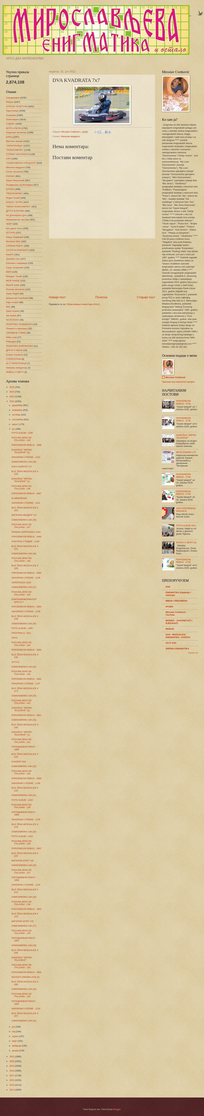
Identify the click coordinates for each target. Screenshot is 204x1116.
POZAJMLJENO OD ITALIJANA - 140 (21, 772)
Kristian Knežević (14, 354)
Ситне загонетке (14, 171)
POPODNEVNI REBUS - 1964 (26, 606)
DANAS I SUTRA (14, 202)
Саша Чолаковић (14, 267)
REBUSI (170, 629)
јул (13, 429)
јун (13, 1026)
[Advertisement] (102, 267)
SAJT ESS (171, 643)
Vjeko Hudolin (13, 311)
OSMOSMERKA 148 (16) (23, 945)
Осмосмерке (12, 119)
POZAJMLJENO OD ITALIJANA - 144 (21, 643)
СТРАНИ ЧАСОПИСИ (17, 154)
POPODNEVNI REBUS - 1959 (26, 778)
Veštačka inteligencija (16, 367)
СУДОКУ (10, 123)
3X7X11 (15, 662)
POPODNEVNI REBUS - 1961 (26, 715)
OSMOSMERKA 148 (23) (23, 720)
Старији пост (146, 297)
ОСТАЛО (10, 232)
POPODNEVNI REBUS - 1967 (26, 493)
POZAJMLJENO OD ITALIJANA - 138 (21, 842)
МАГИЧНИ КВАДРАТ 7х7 (24, 515)
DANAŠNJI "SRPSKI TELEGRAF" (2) (21, 451)
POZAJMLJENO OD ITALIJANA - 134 (21, 966)
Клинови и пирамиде (16, 263)
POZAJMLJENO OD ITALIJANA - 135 (21, 931)
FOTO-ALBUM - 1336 (22, 433)
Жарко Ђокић (13, 198)
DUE (168, 586)
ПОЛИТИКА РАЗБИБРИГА (19, 324)
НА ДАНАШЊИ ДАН (16, 215)
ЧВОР (9, 224)
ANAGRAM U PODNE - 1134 (25, 884)
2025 (12, 387)
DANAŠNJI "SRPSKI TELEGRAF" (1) (21, 480)
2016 (12, 1080)
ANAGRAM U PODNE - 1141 (25, 503)
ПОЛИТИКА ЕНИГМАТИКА (19, 346)
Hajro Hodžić (12, 302)
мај (14, 1031)
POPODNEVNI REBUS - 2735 (183, 419)
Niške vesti (11, 337)
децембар (17, 405)
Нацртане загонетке (16, 132)
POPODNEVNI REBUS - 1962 (26, 679)
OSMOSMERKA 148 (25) (23, 666)
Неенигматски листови (17, 219)
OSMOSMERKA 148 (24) (23, 695)
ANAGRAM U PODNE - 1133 (25, 1008)
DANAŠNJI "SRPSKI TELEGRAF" (21, 958)
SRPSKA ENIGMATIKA (177, 648)
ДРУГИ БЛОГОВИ (15, 211)
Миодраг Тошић (14, 276)
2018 (12, 1070)
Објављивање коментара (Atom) (83, 304)
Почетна (101, 297)
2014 (12, 1089)
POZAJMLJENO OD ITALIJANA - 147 (21, 525)
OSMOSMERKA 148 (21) (23, 795)
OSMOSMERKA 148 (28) (23, 553)
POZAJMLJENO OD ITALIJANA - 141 (21, 740)
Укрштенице (12, 110)
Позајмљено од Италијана (19, 185)
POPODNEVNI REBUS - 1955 (26, 909)
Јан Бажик (11, 315)
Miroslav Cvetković (175, 377)
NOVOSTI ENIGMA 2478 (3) (25, 977)
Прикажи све (193, 653)
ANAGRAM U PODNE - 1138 (25, 611)
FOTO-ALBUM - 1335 (22, 628)
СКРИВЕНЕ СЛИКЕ (16, 333)
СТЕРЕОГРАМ (13, 359)
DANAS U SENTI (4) (186, 542)
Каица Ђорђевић (14, 237)
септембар (17, 419)
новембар (17, 410)
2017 (12, 1075)
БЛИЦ (9, 137)
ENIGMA (10, 176)
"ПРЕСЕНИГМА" (14, 193)
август (15, 424)
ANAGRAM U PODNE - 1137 (25, 683)
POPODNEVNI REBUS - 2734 (183, 402)
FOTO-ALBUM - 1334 (22, 800)
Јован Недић (12, 293)
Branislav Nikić (13, 241)
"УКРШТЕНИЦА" (14, 145)
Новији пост (57, 297)
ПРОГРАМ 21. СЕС (21, 633)
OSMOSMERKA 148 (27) (23, 587)
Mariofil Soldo (12, 285)
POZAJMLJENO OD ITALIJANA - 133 (21, 995)
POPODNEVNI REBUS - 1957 (26, 848)
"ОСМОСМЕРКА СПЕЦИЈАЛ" (21, 163)
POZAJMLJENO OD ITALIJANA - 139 (21, 806)
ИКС (8, 307)
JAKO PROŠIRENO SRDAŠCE (186, 509)
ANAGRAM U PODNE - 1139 (25, 577)
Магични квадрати (70, 136)
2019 (12, 1066)
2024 (12, 391)
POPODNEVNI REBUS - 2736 (183, 492)
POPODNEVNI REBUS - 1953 (26, 972)
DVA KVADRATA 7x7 (21, 466)
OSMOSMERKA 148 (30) (23, 461)
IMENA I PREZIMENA (177, 601)
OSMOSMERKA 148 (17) (23, 926)
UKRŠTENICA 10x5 (21, 582)
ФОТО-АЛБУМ (13, 128)
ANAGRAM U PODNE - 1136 (25, 783)
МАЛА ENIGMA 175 (186, 452)
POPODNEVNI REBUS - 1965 (26, 573)
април (15, 1036)
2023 (12, 396)
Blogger (117, 1109)
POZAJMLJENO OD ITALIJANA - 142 (21, 701)
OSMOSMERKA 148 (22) (23, 766)
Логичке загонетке (15, 289)
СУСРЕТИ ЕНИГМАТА (17, 250)
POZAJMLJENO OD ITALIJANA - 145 (21, 593)
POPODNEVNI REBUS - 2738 (183, 475)
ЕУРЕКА (10, 189)
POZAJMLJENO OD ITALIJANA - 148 (21, 487)
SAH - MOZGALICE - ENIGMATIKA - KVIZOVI (178, 636)
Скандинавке (12, 97)
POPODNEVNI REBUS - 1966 (26, 536)
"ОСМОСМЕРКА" (14, 150)
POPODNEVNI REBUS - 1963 (26, 650)
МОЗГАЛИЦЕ (13, 280)
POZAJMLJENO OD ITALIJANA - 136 (21, 903)
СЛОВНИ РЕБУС (14, 246)
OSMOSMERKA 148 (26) (23, 623)
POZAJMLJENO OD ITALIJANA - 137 (21, 871)
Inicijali (169, 606)
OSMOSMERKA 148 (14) (23, 1020)
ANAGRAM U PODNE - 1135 (25, 819)
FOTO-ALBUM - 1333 (22, 836)
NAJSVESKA (12, 320)
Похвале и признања (16, 328)
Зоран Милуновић (15, 180)
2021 (12, 1056)
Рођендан (11, 341)
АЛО (8, 158)
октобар (16, 414)
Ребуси (9, 102)
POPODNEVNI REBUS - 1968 (26, 445)
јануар (15, 1050)
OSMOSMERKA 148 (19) (23, 865)
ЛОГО (14, 638)
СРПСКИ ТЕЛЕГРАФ (16, 106)
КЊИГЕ (10, 254)
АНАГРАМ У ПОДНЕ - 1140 (25, 541)
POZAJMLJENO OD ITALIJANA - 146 (21, 559)
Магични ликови (14, 141)
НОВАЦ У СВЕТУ (15, 372)
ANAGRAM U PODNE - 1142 (25, 457)
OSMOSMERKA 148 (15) (23, 989)
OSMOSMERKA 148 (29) (23, 520)
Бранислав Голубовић (17, 298)
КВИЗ (9, 272)
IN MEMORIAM (19, 498)
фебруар (17, 1045)
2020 (12, 1061)
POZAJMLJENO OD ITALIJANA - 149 (21, 438)
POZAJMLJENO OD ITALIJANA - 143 (21, 672)
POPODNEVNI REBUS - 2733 (183, 560)
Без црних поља (14, 228)
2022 (12, 401)
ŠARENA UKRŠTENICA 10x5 (26, 532)
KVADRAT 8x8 (18, 761)
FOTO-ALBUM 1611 (186, 525)
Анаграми (11, 115)
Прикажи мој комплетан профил (178, 382)
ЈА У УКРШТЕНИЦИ (16, 363)
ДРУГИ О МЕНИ (14, 350)
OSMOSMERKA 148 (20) (23, 831)
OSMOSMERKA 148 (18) (23, 897)
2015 (12, 1085)
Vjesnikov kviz (13, 259)
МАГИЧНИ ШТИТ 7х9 (22, 860)
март (14, 1041)
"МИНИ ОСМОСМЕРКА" (18, 206)
